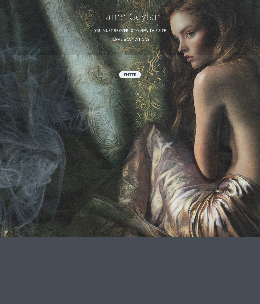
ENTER (130, 74)
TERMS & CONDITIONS (130, 39)
